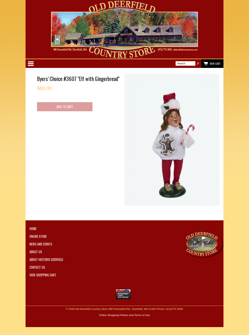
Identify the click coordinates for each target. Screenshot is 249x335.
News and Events (40, 244)
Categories (30, 63)
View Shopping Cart (42, 275)
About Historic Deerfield (46, 259)
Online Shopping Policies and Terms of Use (124, 315)
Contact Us (37, 267)
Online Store (38, 236)
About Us (35, 251)
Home (32, 228)
